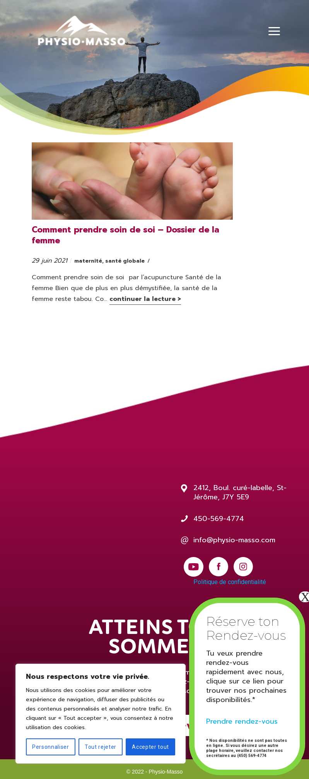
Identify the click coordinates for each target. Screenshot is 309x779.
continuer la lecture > (145, 299)
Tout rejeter (100, 747)
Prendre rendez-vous (242, 721)
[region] (100, 714)
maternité (88, 261)
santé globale (125, 261)
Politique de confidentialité (229, 582)
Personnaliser (50, 747)
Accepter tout (150, 747)
